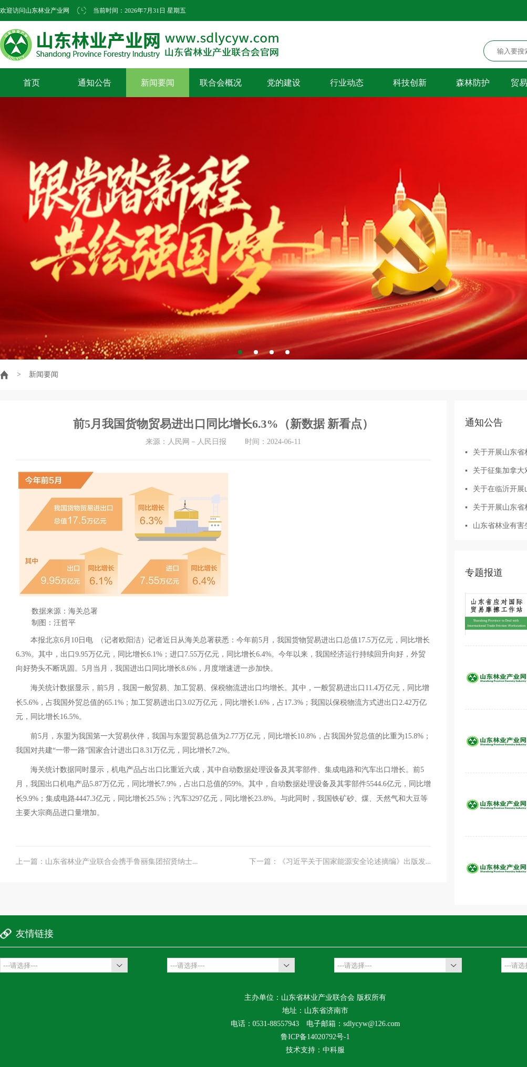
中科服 (334, 1050)
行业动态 (347, 82)
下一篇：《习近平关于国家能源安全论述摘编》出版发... (340, 861)
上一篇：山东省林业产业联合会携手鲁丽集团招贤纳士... (107, 861)
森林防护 (473, 82)
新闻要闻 (157, 82)
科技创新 (410, 82)
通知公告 (94, 82)
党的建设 (284, 82)
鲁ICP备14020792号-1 (315, 1037)
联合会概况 (221, 82)
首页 (31, 82)
